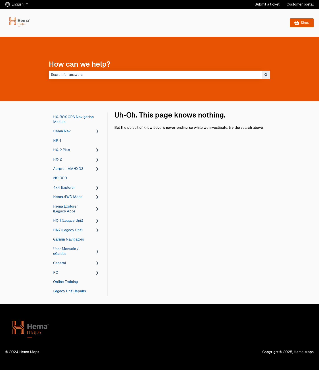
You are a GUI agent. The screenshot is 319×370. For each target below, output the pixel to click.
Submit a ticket (267, 4)
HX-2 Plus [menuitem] (61, 150)
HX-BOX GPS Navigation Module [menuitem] (73, 119)
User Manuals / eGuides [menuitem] (66, 251)
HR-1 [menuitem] (57, 140)
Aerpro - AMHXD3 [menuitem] (68, 168)
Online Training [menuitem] (65, 281)
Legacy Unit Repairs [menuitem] (69, 291)
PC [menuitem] (55, 272)
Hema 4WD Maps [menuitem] (67, 197)
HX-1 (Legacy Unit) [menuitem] (68, 220)
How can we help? (80, 64)
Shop (301, 22)
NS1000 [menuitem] (60, 178)
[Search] (266, 75)
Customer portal (300, 4)
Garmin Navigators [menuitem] (68, 239)
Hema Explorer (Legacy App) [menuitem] (65, 209)
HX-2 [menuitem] (57, 159)
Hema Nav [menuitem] (62, 131)
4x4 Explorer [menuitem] (64, 187)
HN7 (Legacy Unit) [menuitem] (68, 230)
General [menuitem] (59, 263)
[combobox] (155, 75)
